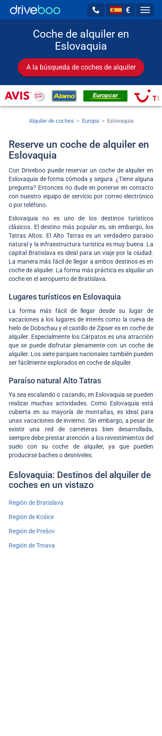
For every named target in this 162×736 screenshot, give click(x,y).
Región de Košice (31, 516)
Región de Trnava (32, 545)
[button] (96, 9)
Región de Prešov (32, 531)
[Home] (35, 9)
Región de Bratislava (36, 502)
